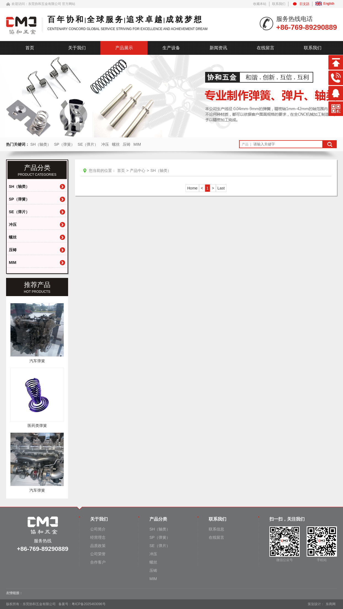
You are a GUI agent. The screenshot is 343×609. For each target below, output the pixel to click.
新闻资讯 (218, 47)
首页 (29, 47)
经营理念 (98, 537)
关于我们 (77, 47)
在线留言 (265, 47)
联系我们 (278, 4)
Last (221, 188)
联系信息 (216, 529)
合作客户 (98, 562)
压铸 (126, 144)
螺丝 (116, 144)
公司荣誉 (98, 554)
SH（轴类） (40, 144)
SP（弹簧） (64, 144)
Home (192, 188)
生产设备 (171, 47)
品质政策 (98, 545)
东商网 (331, 604)
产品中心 (137, 170)
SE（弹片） (88, 144)
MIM (137, 144)
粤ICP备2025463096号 (89, 604)
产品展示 (124, 47)
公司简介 (98, 529)
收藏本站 (259, 4)
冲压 (105, 144)
